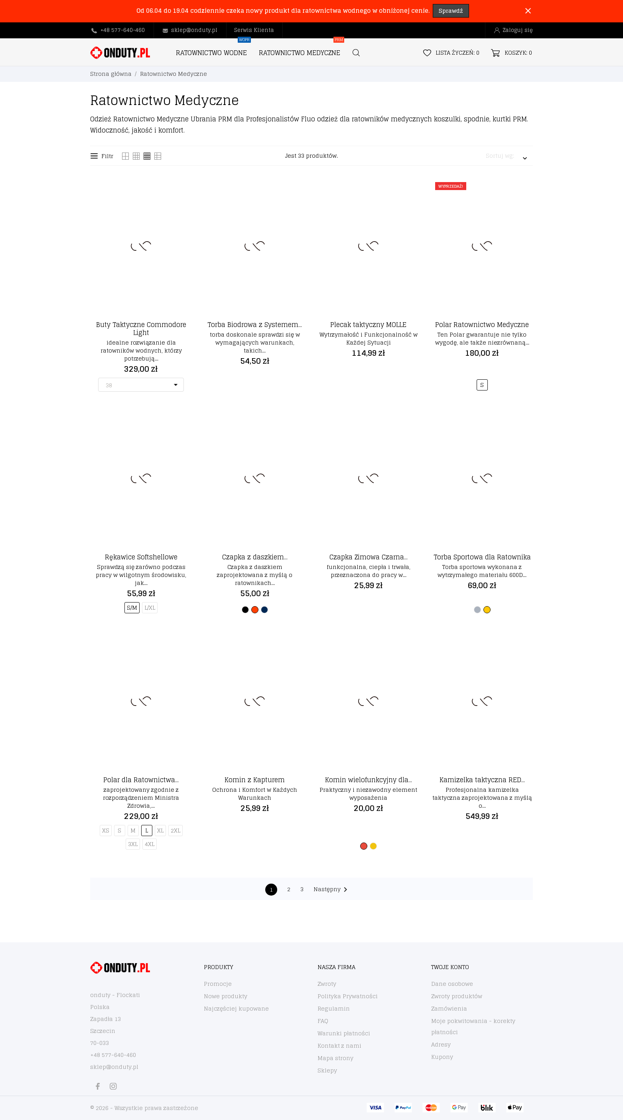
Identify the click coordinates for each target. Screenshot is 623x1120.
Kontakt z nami (339, 1046)
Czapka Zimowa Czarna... (368, 557)
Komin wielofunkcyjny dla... (368, 780)
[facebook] (97, 1086)
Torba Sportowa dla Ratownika (482, 557)
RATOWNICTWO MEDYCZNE (301, 48)
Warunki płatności (343, 1033)
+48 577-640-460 (123, 30)
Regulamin (333, 1008)
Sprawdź (451, 11)
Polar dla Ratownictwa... (141, 780)
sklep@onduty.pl (194, 30)
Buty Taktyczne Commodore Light (141, 329)
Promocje (218, 984)
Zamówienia (449, 1008)
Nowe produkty (225, 996)
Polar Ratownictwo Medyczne (482, 325)
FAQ (322, 1021)
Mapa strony (335, 1058)
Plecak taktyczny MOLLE (368, 325)
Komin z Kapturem (255, 780)
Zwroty (326, 984)
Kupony (442, 1057)
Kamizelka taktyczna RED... (482, 780)
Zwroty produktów (456, 996)
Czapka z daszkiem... (255, 557)
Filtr (102, 156)
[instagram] (113, 1086)
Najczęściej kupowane (236, 1008)
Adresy (441, 1044)
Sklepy (327, 1070)
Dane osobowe (452, 984)
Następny (331, 889)
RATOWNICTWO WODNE (213, 48)
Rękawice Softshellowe (141, 557)
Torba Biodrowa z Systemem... (254, 325)
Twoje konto (450, 967)
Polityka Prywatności (347, 996)
